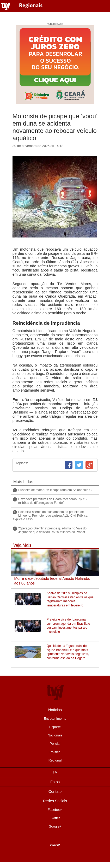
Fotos (55, 782)
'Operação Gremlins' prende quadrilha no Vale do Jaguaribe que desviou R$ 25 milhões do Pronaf (52, 530)
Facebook (68, 465)
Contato (55, 791)
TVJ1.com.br (5, 6)
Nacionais (55, 735)
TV (55, 772)
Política (55, 752)
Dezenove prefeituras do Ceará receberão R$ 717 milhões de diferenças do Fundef (53, 501)
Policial (55, 744)
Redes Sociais (55, 801)
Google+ (89, 465)
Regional (55, 760)
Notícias (55, 710)
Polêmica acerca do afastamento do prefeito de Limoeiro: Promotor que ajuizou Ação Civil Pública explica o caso (50, 515)
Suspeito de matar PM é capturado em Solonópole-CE (56, 490)
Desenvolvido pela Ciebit (55, 845)
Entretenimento (55, 719)
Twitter (79, 465)
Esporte (55, 727)
